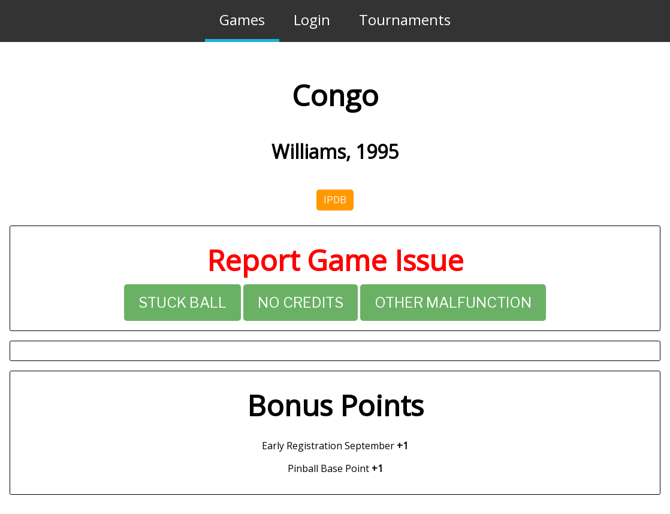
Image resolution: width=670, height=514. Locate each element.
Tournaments (405, 19)
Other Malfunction (453, 302)
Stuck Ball (182, 302)
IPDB (335, 200)
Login (312, 19)
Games (242, 19)
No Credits (300, 302)
